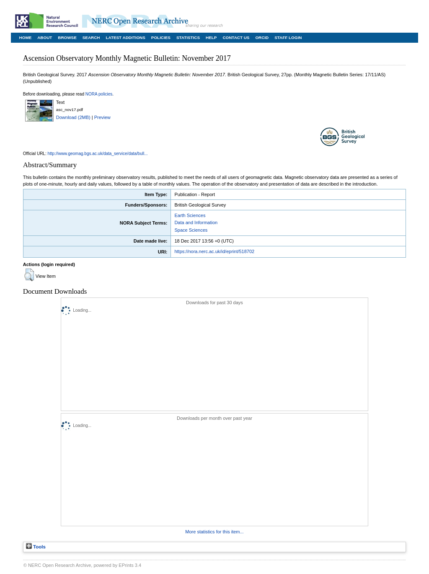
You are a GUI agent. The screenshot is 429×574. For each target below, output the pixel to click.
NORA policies (98, 94)
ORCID (262, 37)
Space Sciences (190, 230)
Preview (102, 117)
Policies (161, 37)
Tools (36, 546)
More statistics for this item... (214, 531)
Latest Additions (125, 37)
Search (91, 37)
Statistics (188, 37)
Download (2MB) (73, 117)
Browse (67, 37)
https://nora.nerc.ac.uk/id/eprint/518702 (214, 251)
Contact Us (235, 37)
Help (211, 37)
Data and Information (195, 222)
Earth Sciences (189, 215)
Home (25, 37)
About (44, 37)
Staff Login (288, 37)
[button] (29, 275)
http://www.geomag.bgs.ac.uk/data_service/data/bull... (98, 153)
